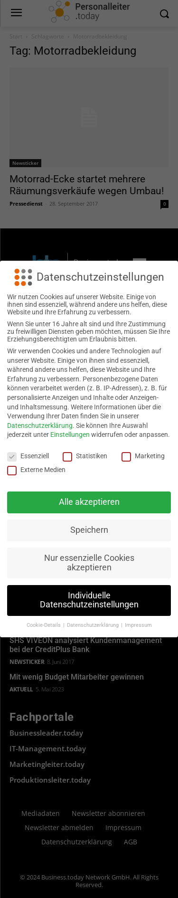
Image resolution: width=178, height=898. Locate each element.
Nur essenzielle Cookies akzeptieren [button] (89, 562)
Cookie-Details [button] (44, 625)
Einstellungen (70, 434)
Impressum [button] (138, 625)
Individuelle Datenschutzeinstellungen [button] (89, 600)
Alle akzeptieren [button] (89, 502)
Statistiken (85, 456)
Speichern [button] (89, 530)
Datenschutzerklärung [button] (93, 625)
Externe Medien (36, 469)
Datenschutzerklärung (40, 425)
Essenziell (28, 456)
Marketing (143, 456)
